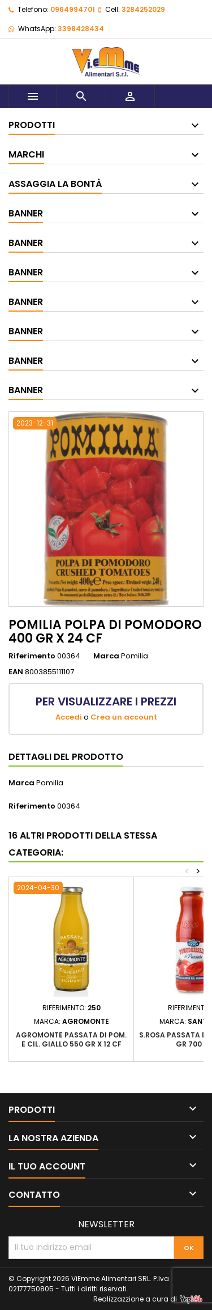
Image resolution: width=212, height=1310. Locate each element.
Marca (106, 656)
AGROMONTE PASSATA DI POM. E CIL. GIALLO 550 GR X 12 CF (71, 1039)
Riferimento (31, 656)
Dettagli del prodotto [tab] (65, 756)
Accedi (68, 717)
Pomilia (49, 782)
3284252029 (143, 9)
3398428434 (81, 28)
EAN (15, 672)
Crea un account (123, 717)
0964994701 (72, 9)
